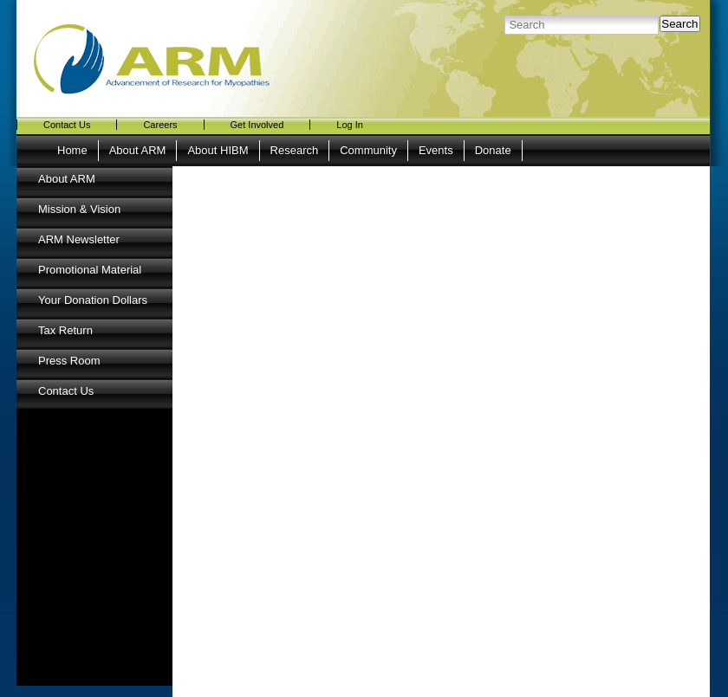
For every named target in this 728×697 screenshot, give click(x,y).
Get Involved (257, 124)
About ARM (137, 150)
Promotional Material (89, 269)
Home (72, 150)
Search (679, 23)
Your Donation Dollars (92, 300)
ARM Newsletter (79, 239)
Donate (493, 150)
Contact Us (66, 124)
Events (436, 150)
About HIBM (217, 150)
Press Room (69, 360)
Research (294, 150)
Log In (349, 124)
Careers (160, 124)
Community (368, 150)
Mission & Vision (79, 209)
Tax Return (65, 330)
